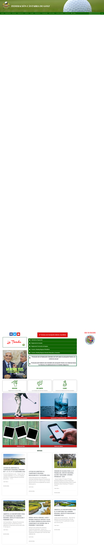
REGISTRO (14, 388)
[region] (52, 33)
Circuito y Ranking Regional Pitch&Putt (40, 349)
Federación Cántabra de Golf (30, 6)
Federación (20, 13)
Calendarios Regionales (37, 340)
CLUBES (65, 388)
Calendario (45, 13)
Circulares (52, 13)
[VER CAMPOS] (40, 383)
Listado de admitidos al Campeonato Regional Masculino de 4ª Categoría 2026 (39, 473)
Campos (27, 13)
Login (73, 13)
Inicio (2, 13)
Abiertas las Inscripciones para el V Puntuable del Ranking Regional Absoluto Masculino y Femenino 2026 (14, 516)
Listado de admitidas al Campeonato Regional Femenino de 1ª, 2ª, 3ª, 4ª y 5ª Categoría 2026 (14, 469)
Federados (37, 13)
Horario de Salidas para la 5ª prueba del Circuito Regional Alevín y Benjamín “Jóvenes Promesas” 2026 (64, 474)
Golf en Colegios (90, 332)
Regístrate (8, 13)
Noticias (14, 13)
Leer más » (5, 481)
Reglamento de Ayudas (36, 343)
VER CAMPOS (39, 388)
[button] (3, 33)
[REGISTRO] (15, 383)
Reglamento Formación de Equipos (39, 346)
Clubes (32, 13)
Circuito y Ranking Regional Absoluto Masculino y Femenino (45, 352)
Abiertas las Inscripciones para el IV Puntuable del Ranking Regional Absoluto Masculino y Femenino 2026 (65, 512)
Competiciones (59, 13)
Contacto (67, 13)
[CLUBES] (65, 383)
